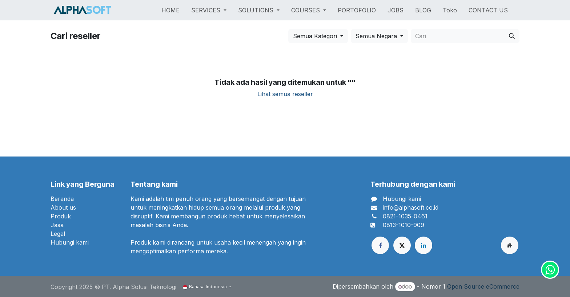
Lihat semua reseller (285, 94)
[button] (318, 36)
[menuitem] (170, 10)
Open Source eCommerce (483, 286)
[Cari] (511, 36)
